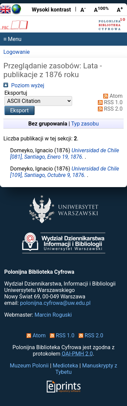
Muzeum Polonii (29, 365)
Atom (112, 96)
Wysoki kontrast (51, 9)
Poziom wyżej (23, 85)
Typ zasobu (85, 123)
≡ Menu (12, 39)
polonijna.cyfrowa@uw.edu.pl (55, 303)
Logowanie (16, 52)
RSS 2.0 (109, 109)
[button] (19, 110)
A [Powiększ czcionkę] (120, 9)
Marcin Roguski (53, 315)
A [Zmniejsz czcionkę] (83, 9)
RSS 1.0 (109, 102)
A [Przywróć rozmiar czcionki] (101, 9)
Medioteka (65, 365)
